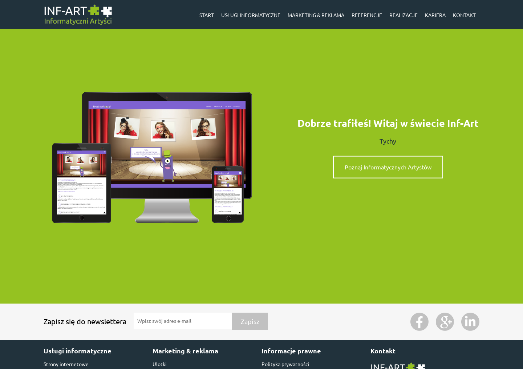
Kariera (435, 15)
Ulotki (160, 364)
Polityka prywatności (285, 364)
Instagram (470, 322)
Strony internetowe (66, 364)
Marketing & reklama (316, 15)
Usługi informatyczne (250, 15)
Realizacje (403, 15)
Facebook (419, 322)
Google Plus (445, 322)
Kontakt (464, 15)
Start (206, 15)
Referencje (367, 15)
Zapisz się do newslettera (85, 321)
